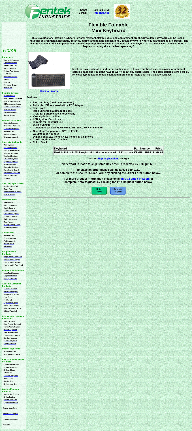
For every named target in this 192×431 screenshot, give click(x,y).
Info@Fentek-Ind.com (135, 178)
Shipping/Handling (108, 158)
